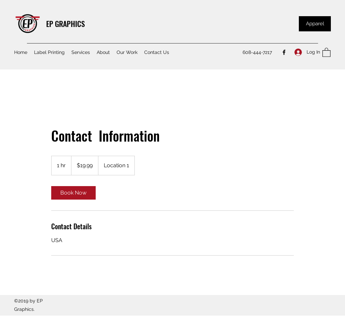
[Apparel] (315, 23)
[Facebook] (284, 52)
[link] (73, 193)
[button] (326, 52)
